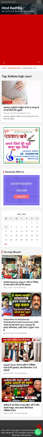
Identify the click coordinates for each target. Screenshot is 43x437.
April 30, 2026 (8, 333)
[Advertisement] (21, 37)
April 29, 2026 (8, 373)
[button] (38, 431)
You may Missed (12, 252)
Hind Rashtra (12, 8)
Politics (7, 276)
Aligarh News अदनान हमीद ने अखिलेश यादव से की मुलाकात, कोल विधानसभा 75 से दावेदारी (20, 367)
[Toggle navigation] (4, 62)
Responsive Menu (38, 2)
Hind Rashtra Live (24, 113)
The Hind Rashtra (20, 288)
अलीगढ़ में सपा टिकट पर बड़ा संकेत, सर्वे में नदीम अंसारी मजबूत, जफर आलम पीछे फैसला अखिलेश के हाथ (21, 408)
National (7, 102)
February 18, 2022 (9, 113)
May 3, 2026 (7, 288)
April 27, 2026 (8, 413)
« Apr (5, 244)
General (7, 399)
